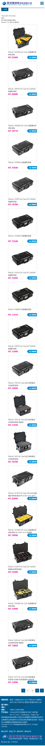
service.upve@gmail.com (19, 705)
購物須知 (27, 731)
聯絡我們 (20, 731)
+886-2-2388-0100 (17, 707)
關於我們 (4, 731)
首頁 (2, 18)
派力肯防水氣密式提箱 (8, 20)
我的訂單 (12, 731)
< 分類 (5, 9)
